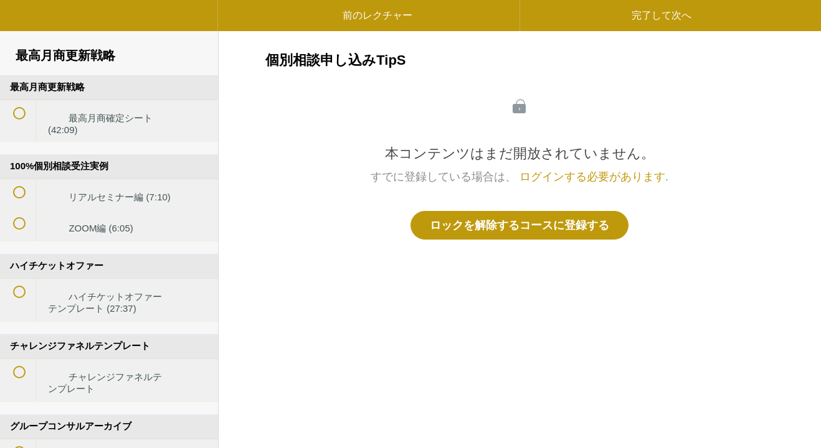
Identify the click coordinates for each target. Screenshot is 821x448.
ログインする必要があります (592, 176)
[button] (22, 22)
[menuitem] (109, 28)
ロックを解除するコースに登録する (519, 225)
